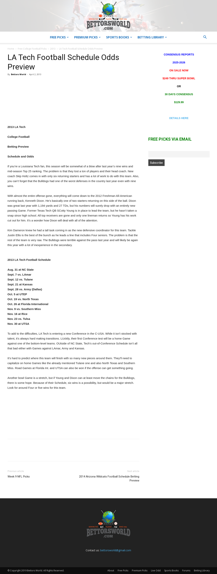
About (110, 570)
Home (11, 48)
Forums (186, 570)
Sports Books (119, 37)
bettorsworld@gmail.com (115, 550)
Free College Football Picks (32, 48)
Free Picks (59, 37)
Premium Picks (87, 37)
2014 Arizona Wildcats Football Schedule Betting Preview (109, 478)
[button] (205, 37)
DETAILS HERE (179, 118)
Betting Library (152, 37)
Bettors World (18, 74)
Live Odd (156, 570)
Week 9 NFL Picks (19, 476)
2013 (52, 48)
